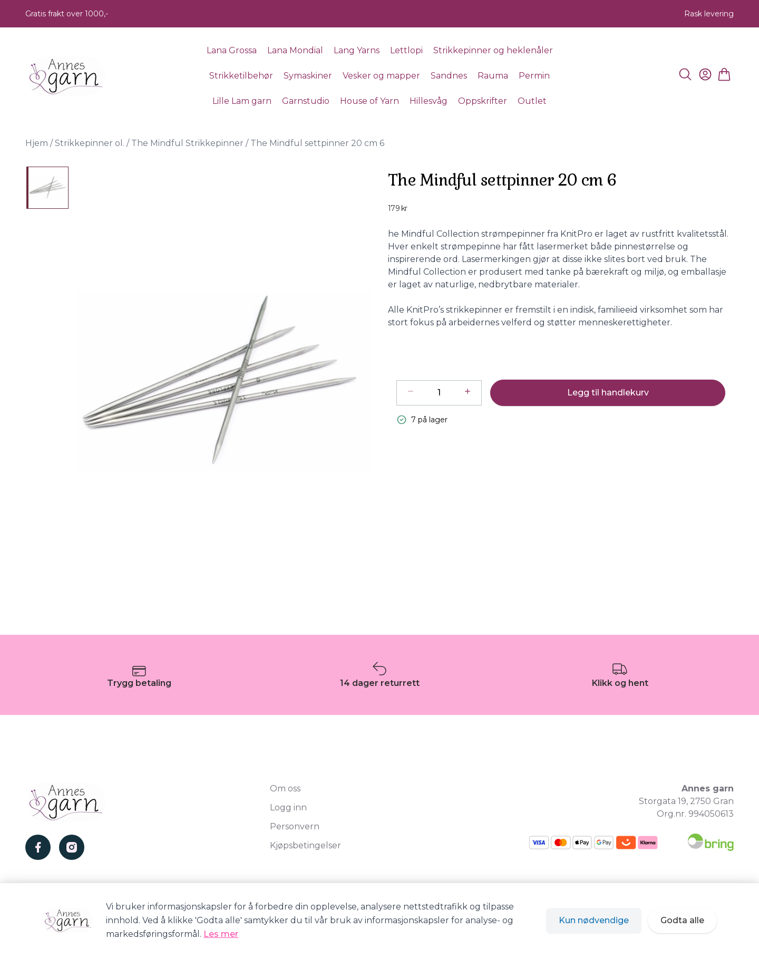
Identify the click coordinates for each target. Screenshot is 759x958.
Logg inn (288, 807)
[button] (224, 381)
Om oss (285, 788)
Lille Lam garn (241, 101)
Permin (534, 76)
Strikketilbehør (241, 76)
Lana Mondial (295, 50)
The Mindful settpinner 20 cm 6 (317, 143)
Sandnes (449, 76)
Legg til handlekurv (608, 393)
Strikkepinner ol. (89, 143)
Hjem (36, 143)
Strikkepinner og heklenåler (493, 50)
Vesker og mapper (381, 76)
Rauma (493, 76)
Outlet (532, 101)
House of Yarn (369, 101)
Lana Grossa (232, 50)
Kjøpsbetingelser (305, 845)
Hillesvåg (428, 101)
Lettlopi (406, 50)
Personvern (294, 826)
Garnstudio (305, 101)
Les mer (220, 934)
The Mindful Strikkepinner (187, 143)
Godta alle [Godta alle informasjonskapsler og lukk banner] (682, 920)
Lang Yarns (357, 50)
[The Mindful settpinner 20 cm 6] (47, 188)
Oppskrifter (482, 101)
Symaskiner (308, 76)
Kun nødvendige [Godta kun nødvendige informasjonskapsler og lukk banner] (594, 920)
